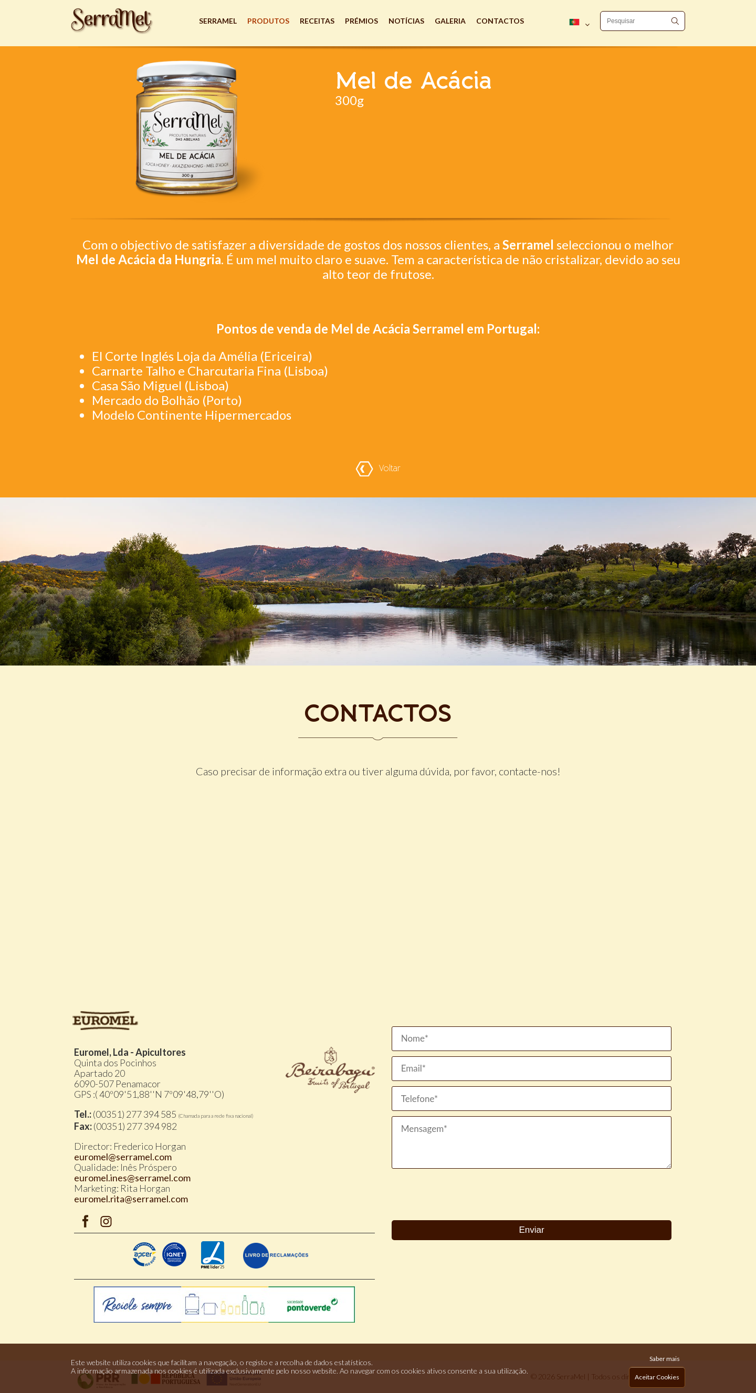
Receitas (317, 20)
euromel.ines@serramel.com (132, 1177)
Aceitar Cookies (657, 1377)
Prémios (361, 20)
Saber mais (664, 1359)
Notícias (406, 20)
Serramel (218, 20)
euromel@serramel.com (123, 1156)
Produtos (268, 20)
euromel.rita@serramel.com (131, 1198)
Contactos (500, 20)
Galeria (450, 20)
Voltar (378, 468)
